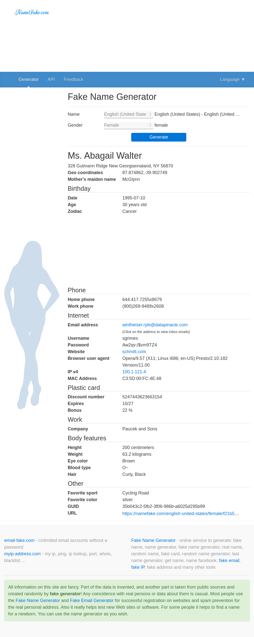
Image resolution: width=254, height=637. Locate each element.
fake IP (138, 567)
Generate (158, 137)
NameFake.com (32, 12)
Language (232, 79)
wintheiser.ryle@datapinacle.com (155, 324)
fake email (229, 560)
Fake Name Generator (154, 540)
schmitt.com (134, 351)
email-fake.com (20, 540)
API (51, 79)
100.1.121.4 (134, 371)
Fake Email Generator (92, 600)
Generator (29, 79)
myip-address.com (22, 553)
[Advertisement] (159, 35)
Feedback (73, 79)
